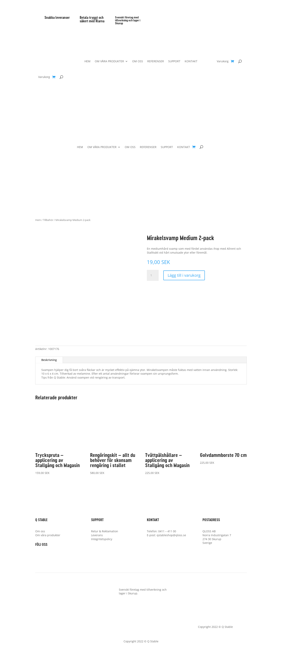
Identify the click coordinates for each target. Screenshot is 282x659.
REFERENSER (155, 61)
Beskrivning (49, 360)
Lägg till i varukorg (184, 275)
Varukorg (44, 77)
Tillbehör (48, 220)
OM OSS (137, 61)
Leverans (97, 535)
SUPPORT (174, 61)
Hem (38, 220)
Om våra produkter (47, 535)
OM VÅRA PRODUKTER (109, 61)
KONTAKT (191, 61)
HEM (87, 61)
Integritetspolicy (101, 539)
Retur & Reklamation (104, 531)
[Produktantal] (153, 275)
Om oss (40, 531)
